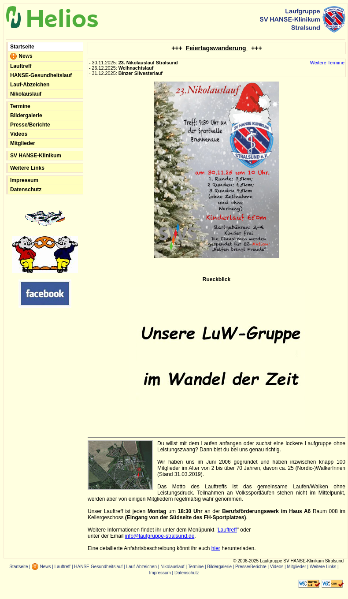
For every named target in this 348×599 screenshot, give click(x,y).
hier (215, 548)
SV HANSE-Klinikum (35, 156)
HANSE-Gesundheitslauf (41, 75)
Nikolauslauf (25, 94)
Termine (20, 106)
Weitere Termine (327, 62)
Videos (18, 134)
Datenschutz (25, 189)
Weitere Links (27, 168)
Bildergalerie (26, 115)
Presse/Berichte (30, 125)
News (21, 56)
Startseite (22, 47)
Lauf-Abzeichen (29, 85)
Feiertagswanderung (217, 48)
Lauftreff (21, 66)
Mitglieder (22, 143)
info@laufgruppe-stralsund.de (160, 536)
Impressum (24, 180)
